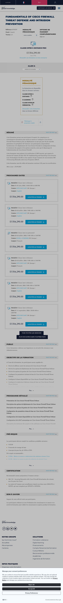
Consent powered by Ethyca (53, 599)
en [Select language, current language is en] (5, 599)
